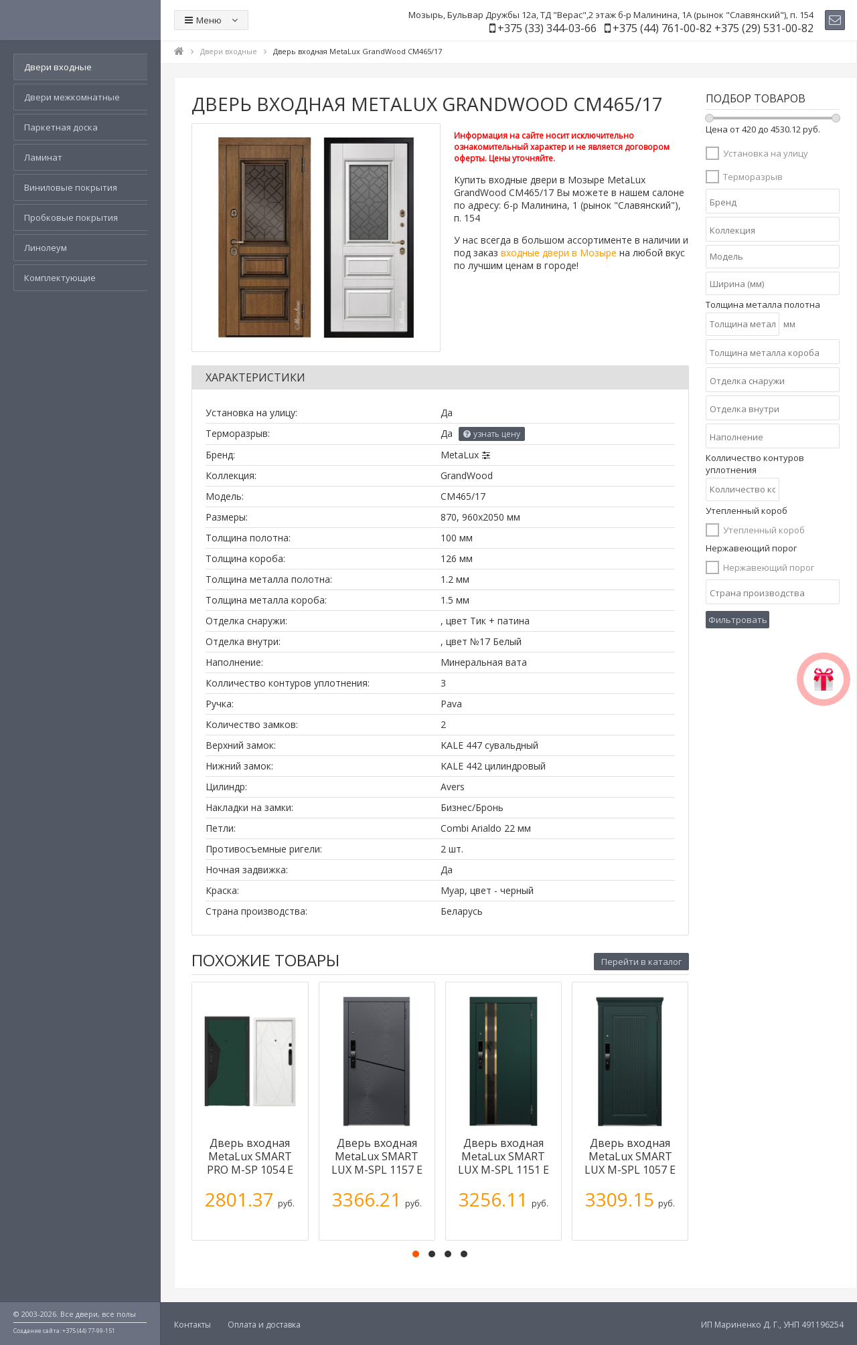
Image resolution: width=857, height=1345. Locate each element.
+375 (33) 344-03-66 (547, 28)
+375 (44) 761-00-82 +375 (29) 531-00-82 (713, 28)
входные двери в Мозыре (559, 252)
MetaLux (460, 454)
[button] (416, 1254)
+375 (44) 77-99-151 (88, 1330)
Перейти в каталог (641, 962)
